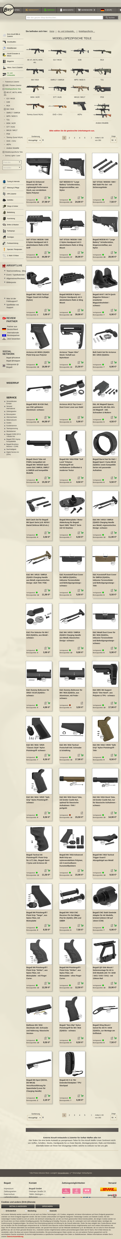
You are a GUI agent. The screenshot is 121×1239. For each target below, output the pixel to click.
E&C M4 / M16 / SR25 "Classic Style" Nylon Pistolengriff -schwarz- (36, 748)
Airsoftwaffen (9, 43)
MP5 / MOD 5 (79, 80)
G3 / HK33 (57, 61)
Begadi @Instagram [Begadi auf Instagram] (13, 361)
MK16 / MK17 (79, 98)
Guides (8, 423)
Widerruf (12, 383)
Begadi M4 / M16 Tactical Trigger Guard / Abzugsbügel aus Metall (103, 858)
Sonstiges (8, 238)
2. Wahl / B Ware (11, 256)
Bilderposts (11, 283)
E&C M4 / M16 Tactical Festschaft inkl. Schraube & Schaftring (71, 748)
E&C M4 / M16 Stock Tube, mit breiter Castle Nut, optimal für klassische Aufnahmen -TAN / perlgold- (71, 803)
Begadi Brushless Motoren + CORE (12, 446)
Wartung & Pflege (11, 188)
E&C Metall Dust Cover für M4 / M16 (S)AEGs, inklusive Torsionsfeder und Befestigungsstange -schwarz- (104, 638)
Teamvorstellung (16, 272)
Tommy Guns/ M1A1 (35, 115)
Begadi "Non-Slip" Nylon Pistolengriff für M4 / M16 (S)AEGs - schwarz (70, 1028)
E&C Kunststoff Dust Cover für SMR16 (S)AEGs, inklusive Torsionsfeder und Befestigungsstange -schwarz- (71, 580)
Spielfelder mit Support (12, 306)
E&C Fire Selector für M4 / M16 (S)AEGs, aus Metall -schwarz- (37, 636)
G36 (79, 61)
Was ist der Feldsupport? (12, 300)
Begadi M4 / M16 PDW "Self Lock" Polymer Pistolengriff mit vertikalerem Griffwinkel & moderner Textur (71, 465)
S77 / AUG (57, 98)
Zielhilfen (8, 201)
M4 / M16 (35, 80)
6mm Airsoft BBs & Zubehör (11, 36)
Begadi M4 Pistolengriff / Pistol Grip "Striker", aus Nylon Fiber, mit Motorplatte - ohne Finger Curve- (70, 973)
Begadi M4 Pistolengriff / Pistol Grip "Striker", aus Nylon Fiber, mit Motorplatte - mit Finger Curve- (37, 973)
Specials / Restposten (12, 250)
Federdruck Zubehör (12, 82)
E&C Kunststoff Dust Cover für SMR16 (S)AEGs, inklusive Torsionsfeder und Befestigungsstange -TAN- (104, 580)
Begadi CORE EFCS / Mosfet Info (13, 436)
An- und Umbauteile (9, 75)
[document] (60, 1218)
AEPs (79, 115)
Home (52, 32)
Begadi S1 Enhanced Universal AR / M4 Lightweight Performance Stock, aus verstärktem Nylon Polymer (37, 188)
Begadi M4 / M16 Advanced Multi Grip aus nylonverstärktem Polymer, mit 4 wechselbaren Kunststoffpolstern (71, 861)
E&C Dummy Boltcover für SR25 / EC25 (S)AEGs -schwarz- (37, 693)
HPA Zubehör (9, 194)
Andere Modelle (102, 124)
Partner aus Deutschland (12, 328)
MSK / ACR (35, 98)
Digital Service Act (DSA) (12, 454)
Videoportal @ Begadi (12, 366)
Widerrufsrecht (11, 421)
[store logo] (8, 10)
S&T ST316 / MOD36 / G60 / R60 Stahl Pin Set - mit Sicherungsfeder (104, 185)
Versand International (10, 408)
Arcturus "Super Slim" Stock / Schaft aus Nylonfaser (69, 355)
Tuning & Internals (11, 182)
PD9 (102, 98)
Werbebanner (11, 432)
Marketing (32, 1211)
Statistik (53, 1211)
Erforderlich (11, 1211)
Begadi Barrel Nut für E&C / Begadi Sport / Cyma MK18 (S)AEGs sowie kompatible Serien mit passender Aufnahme (104, 465)
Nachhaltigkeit (11, 450)
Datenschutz (9, 1195)
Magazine (8, 62)
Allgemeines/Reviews (18, 279)
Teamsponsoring (12, 429)
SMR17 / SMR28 (57, 80)
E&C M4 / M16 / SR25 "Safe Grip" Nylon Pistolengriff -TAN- (104, 748)
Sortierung (35, 137)
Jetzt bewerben (13, 339)
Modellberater (10, 49)
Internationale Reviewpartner (13, 334)
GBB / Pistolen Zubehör (13, 86)
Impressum (8, 1189)
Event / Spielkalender (18, 275)
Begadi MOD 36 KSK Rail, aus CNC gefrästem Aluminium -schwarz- (37, 408)
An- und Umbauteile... (66, 32)
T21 (102, 80)
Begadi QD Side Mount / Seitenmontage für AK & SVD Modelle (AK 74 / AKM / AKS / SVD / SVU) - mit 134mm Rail (104, 973)
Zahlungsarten (11, 412)
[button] (106, 10)
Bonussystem (11, 415)
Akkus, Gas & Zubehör (13, 68)
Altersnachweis (11, 418)
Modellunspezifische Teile (14, 153)
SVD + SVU (57, 115)
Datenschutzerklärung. (15, 1236)
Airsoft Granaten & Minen (11, 55)
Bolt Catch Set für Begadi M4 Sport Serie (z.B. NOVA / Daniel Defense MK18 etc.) (38, 523)
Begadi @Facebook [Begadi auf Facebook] (13, 358)
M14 (102, 61)
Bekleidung (9, 213)
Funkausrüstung (10, 244)
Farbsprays (9, 231)
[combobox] (64, 18)
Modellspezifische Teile (13, 90)
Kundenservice (11, 426)
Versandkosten (63, 1174)
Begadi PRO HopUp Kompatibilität (13, 441)
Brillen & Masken (11, 225)
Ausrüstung (9, 219)
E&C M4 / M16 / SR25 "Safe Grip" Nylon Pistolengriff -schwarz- (38, 800)
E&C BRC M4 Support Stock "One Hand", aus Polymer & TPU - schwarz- (104, 693)
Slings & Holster (10, 207)
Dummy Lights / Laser (12, 156)
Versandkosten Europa (11, 403)
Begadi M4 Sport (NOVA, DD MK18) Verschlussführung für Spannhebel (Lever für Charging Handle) (36, 1086)
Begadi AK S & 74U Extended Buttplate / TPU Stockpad (70, 1083)
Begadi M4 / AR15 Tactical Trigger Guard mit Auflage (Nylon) (37, 298)
